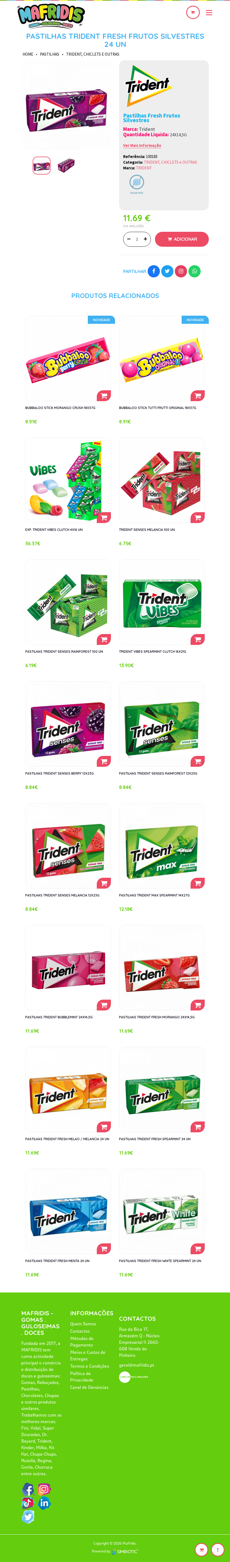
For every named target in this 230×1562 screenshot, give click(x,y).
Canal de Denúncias (89, 1387)
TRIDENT (144, 167)
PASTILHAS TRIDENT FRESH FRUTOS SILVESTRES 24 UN (115, 40)
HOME (28, 54)
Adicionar (185, 239)
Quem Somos (83, 1323)
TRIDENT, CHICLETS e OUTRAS (92, 54)
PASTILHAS (49, 54)
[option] (66, 105)
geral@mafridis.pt (136, 1365)
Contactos (80, 1331)
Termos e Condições (89, 1366)
